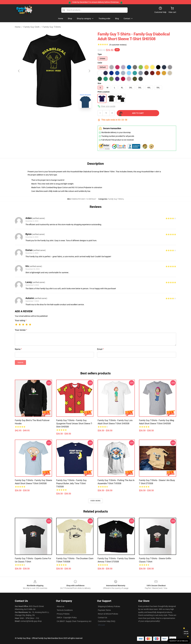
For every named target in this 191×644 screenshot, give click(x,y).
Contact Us (102, 617)
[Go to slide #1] (40, 116)
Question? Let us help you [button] (179, 641)
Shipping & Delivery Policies (109, 606)
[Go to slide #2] (54, 116)
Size (99, 83)
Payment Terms (104, 610)
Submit (20, 362)
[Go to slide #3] (68, 116)
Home (17, 27)
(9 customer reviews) (118, 45)
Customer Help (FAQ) (106, 621)
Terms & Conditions (65, 610)
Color (100, 63)
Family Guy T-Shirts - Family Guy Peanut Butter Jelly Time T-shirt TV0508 (71, 483)
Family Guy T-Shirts (52, 27)
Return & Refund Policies (108, 614)
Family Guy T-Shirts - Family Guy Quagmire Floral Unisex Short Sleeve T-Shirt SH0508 (74, 423)
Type (100, 54)
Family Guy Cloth (31, 27)
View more (95, 501)
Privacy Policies (63, 614)
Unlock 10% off (186, 632)
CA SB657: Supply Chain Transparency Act (74, 621)
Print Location (104, 92)
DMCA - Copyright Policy (67, 617)
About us (60, 606)
